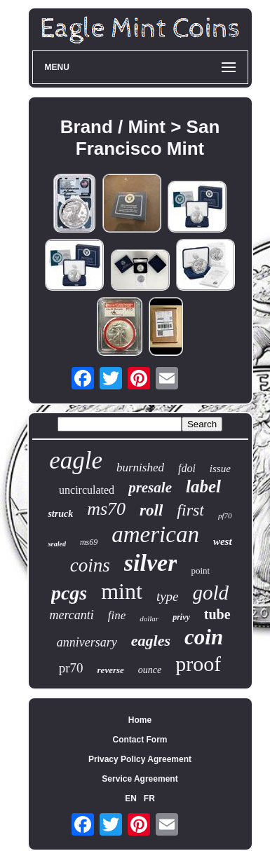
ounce (149, 670)
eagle (75, 460)
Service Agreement (139, 779)
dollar (149, 618)
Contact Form (140, 740)
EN (131, 798)
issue (220, 468)
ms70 (106, 509)
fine (117, 615)
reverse (110, 670)
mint (121, 591)
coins (90, 565)
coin (203, 637)
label (203, 486)
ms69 (88, 542)
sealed (57, 544)
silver (150, 563)
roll (151, 510)
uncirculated (86, 490)
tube (217, 614)
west (222, 541)
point (200, 570)
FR (149, 798)
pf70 (225, 515)
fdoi (187, 468)
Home (139, 720)
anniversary (87, 642)
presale (150, 487)
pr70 (71, 667)
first (190, 510)
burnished (140, 467)
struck (60, 513)
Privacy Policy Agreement (139, 759)
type (167, 596)
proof (198, 663)
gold (211, 592)
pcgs (69, 593)
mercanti (71, 615)
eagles (150, 640)
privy (181, 617)
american (155, 534)
